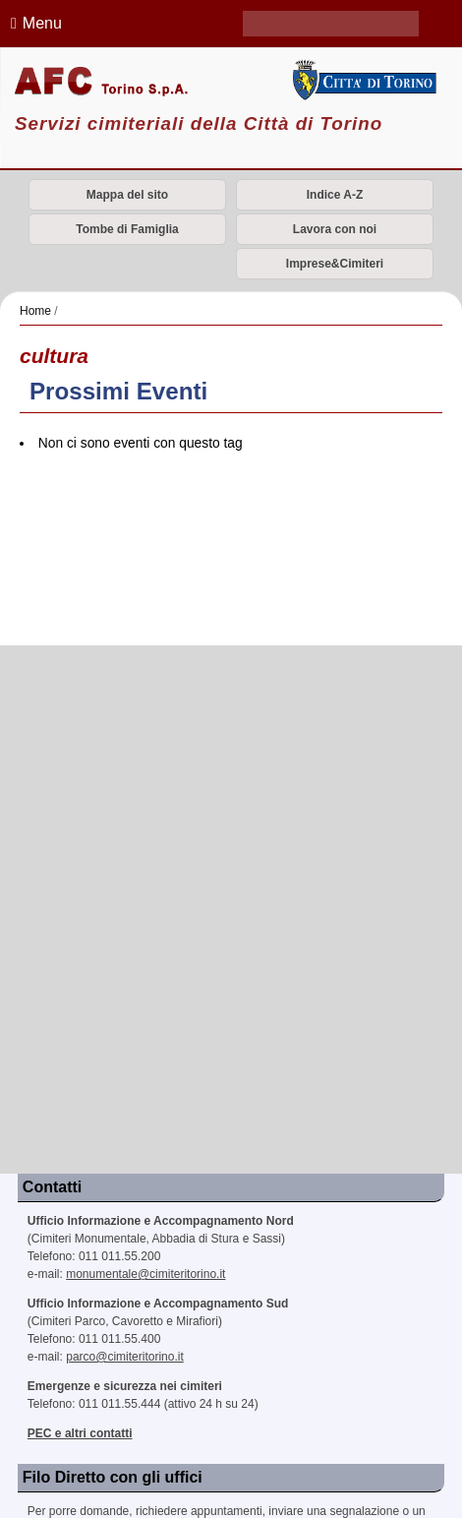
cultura (54, 355)
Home (35, 311)
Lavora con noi (334, 229)
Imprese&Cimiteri (334, 264)
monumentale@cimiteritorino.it (145, 1274)
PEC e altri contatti (80, 1433)
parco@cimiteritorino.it (125, 1357)
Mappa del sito (127, 195)
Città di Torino (362, 79)
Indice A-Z (335, 195)
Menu (33, 23)
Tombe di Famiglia (127, 229)
